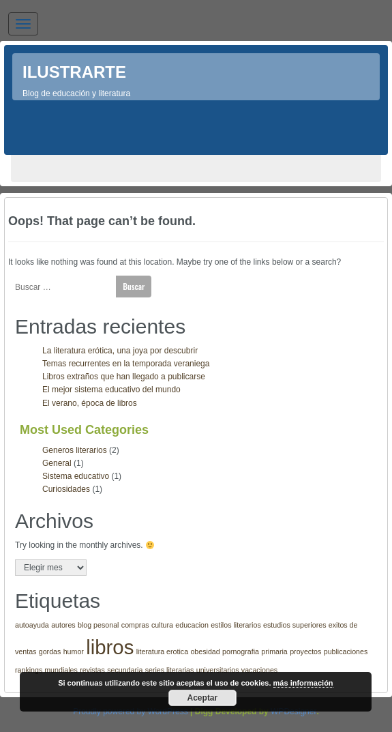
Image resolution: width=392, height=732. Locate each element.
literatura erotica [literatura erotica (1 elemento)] (162, 651)
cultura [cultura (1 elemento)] (162, 625)
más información (303, 683)
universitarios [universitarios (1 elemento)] (217, 670)
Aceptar (202, 698)
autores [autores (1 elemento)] (63, 625)
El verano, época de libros (89, 403)
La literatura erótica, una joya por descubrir (120, 350)
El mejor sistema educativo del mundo (111, 389)
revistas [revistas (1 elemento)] (92, 670)
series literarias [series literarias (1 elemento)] (169, 670)
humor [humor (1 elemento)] (73, 651)
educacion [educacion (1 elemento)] (192, 625)
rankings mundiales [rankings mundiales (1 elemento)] (46, 670)
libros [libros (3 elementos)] (110, 647)
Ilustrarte (74, 72)
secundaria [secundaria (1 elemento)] (124, 670)
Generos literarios (74, 450)
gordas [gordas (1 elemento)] (50, 651)
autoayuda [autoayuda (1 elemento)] (32, 625)
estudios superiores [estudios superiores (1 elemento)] (294, 625)
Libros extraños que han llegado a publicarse (123, 376)
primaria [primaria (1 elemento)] (274, 651)
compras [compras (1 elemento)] (135, 625)
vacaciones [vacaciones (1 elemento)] (259, 670)
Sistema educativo (75, 476)
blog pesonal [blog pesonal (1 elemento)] (98, 625)
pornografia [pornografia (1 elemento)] (240, 651)
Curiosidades (66, 489)
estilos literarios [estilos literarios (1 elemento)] (235, 625)
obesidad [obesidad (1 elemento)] (205, 651)
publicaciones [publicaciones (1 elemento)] (346, 651)
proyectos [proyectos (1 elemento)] (305, 651)
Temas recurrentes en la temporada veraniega (125, 363)
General (57, 463)
